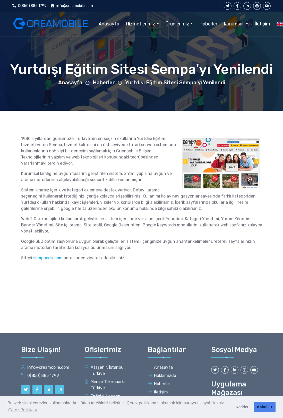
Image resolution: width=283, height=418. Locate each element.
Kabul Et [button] (264, 407)
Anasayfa (109, 24)
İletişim (262, 24)
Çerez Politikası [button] (22, 410)
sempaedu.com (48, 264)
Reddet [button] (242, 407)
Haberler (208, 24)
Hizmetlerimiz (140, 24)
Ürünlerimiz (177, 24)
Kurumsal (234, 24)
